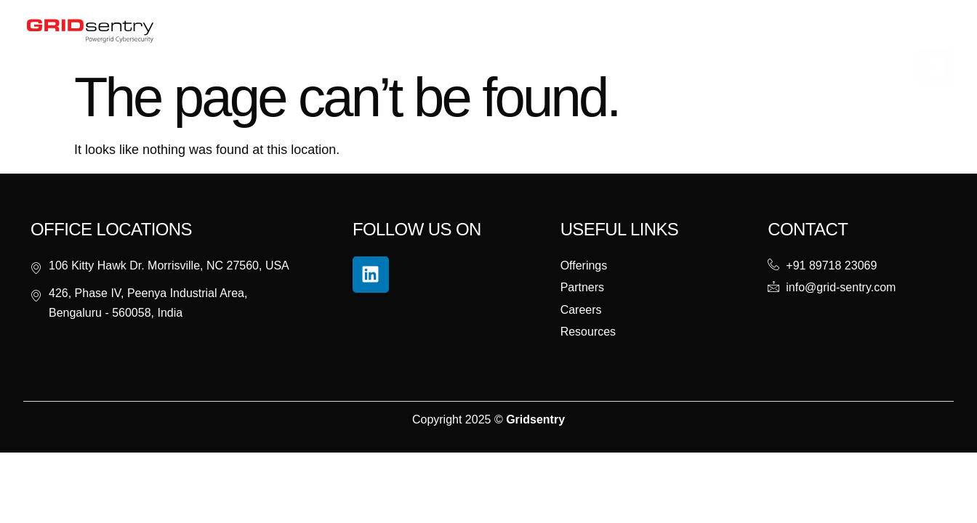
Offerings (389, 30)
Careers (595, 30)
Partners (533, 30)
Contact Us (662, 30)
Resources (466, 30)
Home (276, 30)
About (324, 30)
